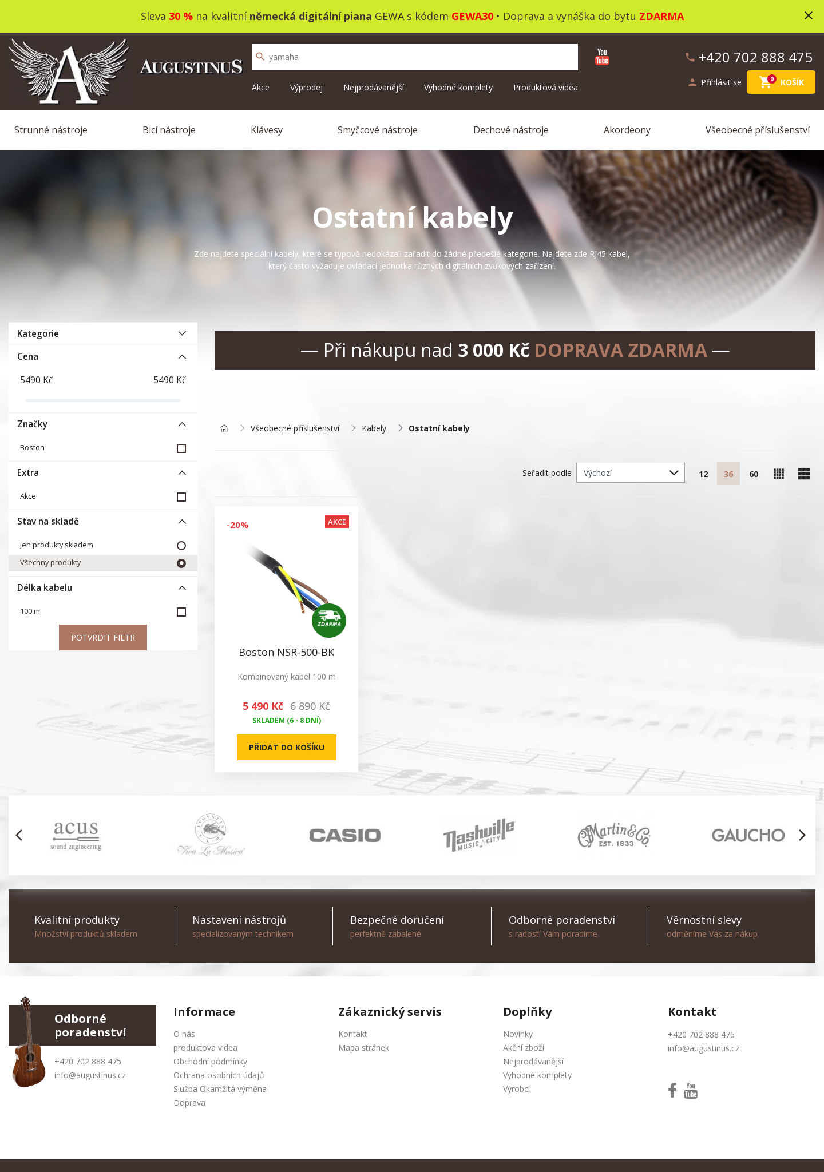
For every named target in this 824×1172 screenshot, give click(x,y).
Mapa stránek (363, 1047)
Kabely (374, 428)
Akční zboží (523, 1047)
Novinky (518, 1033)
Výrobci (516, 1088)
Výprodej (306, 87)
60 (753, 473)
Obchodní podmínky (210, 1061)
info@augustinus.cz (90, 1075)
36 (728, 473)
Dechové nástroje (511, 130)
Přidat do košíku (286, 747)
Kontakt (352, 1033)
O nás (184, 1033)
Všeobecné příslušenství (758, 130)
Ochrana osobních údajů (218, 1075)
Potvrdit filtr (103, 637)
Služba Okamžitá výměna (220, 1088)
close (808, 15)
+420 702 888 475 (87, 1061)
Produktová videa (545, 87)
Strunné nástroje (51, 130)
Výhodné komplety (458, 87)
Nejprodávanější (373, 87)
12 (703, 473)
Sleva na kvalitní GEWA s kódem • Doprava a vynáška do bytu (412, 16)
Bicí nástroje (169, 130)
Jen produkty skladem (56, 545)
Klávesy (267, 130)
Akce (261, 87)
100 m (30, 611)
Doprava (189, 1102)
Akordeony (627, 130)
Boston (32, 447)
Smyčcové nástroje (378, 130)
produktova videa (205, 1047)
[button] (22, 835)
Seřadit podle (547, 472)
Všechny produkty (50, 562)
